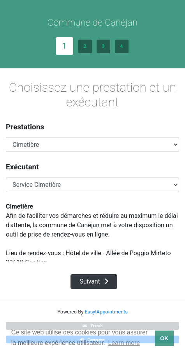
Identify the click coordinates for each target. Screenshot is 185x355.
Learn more (124, 342)
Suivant (94, 281)
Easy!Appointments (106, 312)
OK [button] (164, 338)
